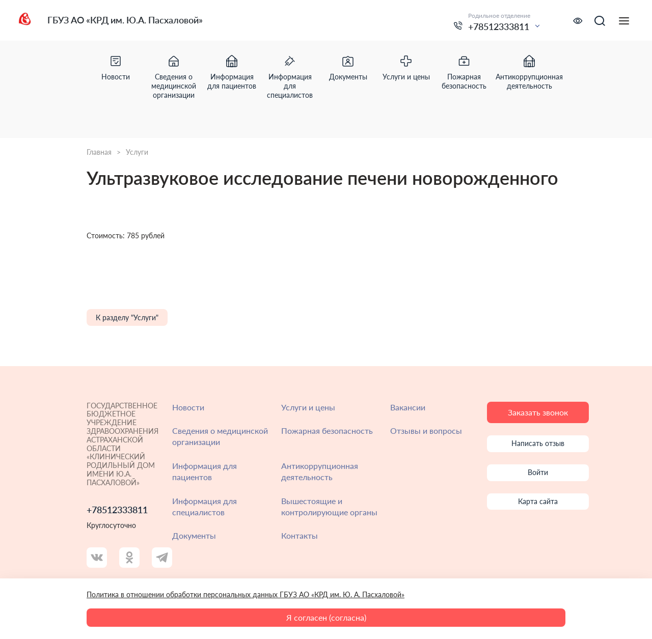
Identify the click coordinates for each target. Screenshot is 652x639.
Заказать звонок (538, 412)
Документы (194, 535)
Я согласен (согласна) (326, 617)
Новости (188, 407)
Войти (538, 472)
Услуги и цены (308, 407)
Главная (99, 152)
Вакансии (407, 407)
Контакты (299, 535)
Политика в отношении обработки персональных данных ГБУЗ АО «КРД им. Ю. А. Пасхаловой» (245, 594)
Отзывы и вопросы (426, 430)
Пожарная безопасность (327, 430)
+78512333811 (498, 26)
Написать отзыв (537, 443)
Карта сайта (538, 501)
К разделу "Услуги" (127, 317)
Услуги (137, 152)
